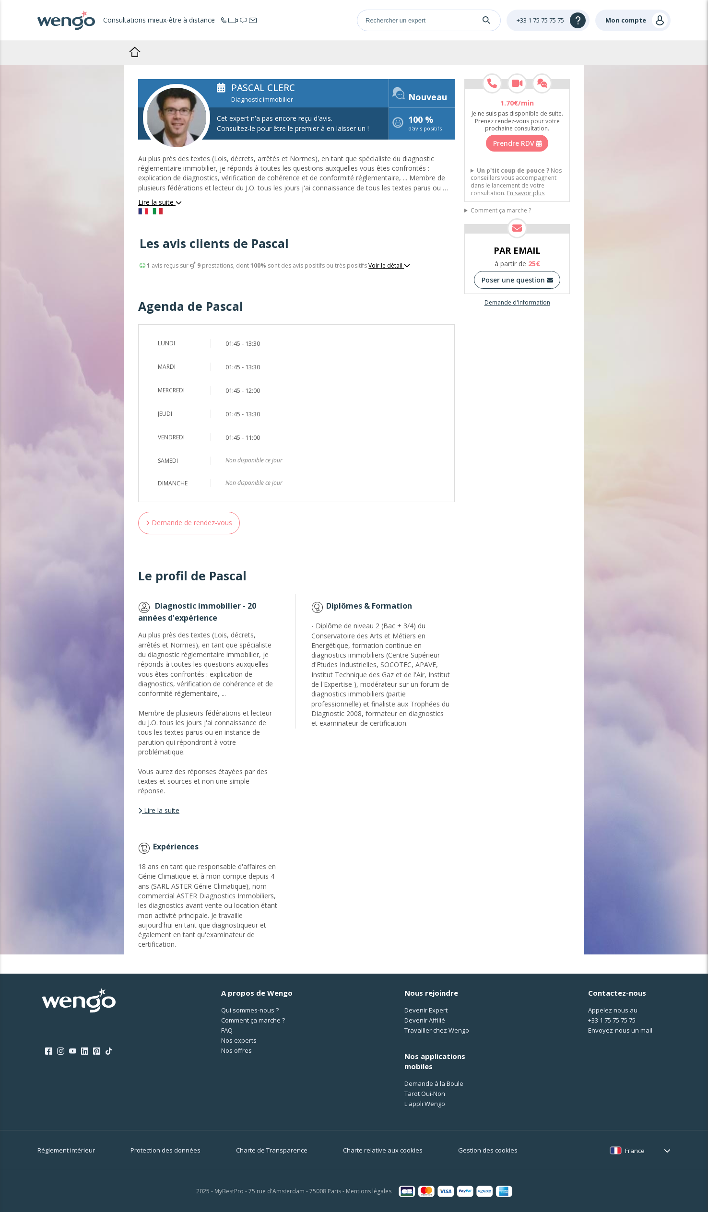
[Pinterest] (96, 1051)
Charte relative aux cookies (383, 1150)
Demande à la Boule (433, 1083)
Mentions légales (368, 1191)
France (635, 1150)
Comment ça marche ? (501, 210)
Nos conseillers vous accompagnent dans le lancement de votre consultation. (516, 182)
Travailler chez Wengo (436, 1030)
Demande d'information (517, 302)
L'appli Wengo (424, 1103)
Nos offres (236, 1050)
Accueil (134, 51)
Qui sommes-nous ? (250, 1010)
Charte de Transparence (271, 1150)
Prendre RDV (517, 143)
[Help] (548, 20)
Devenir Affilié (424, 1020)
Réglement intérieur (66, 1150)
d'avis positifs (425, 124)
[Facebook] (48, 1051)
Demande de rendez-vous (189, 522)
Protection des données (165, 1150)
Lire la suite (160, 202)
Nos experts (239, 1040)
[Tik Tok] (108, 1051)
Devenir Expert (426, 1010)
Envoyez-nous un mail (620, 1030)
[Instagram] (60, 1051)
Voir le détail (389, 266)
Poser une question (517, 279)
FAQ (227, 1030)
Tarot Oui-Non (424, 1093)
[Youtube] (72, 1051)
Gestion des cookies (488, 1150)
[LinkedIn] (84, 1051)
